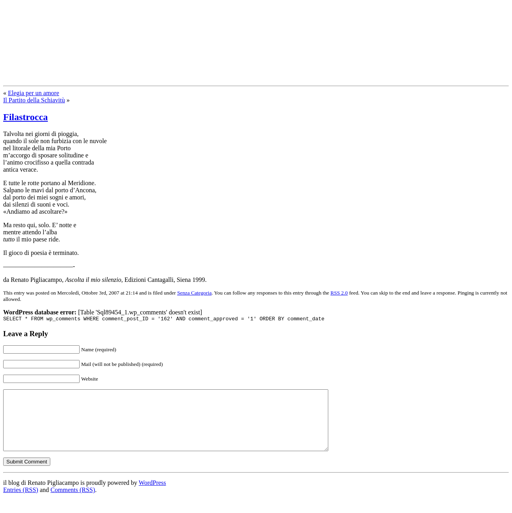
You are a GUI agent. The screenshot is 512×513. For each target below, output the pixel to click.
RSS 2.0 (339, 293)
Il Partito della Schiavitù (34, 100)
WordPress (152, 495)
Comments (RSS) (73, 503)
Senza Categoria (194, 293)
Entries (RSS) (20, 503)
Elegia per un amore (33, 93)
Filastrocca (25, 117)
